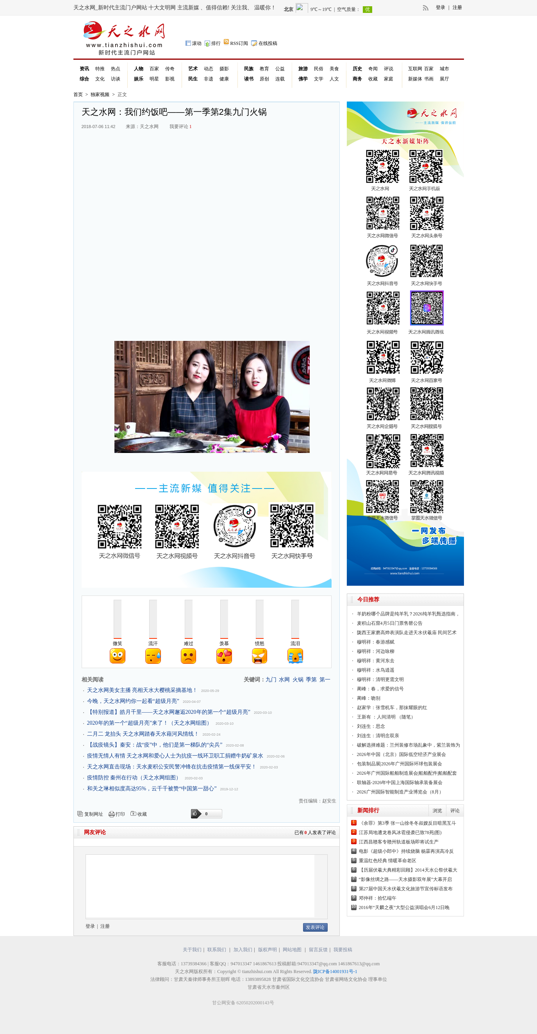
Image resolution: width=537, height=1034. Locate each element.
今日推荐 (368, 600)
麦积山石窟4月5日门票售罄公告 (390, 623)
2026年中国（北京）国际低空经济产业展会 (401, 754)
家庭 (388, 79)
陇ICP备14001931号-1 (335, 971)
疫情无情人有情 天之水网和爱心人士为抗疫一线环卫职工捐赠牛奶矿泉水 (175, 756)
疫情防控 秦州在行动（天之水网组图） (134, 778)
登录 (440, 7)
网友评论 (95, 832)
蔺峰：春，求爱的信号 (380, 689)
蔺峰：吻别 (368, 698)
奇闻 (373, 68)
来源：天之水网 (142, 126)
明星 (154, 79)
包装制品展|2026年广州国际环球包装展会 (399, 764)
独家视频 (100, 94)
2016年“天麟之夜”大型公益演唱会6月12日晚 (404, 907)
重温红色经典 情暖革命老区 (387, 860)
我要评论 (180, 126)
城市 (444, 68)
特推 (100, 68)
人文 (334, 79)
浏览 (437, 810)
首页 (78, 94)
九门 (271, 680)
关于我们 (192, 949)
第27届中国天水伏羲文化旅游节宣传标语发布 (406, 888)
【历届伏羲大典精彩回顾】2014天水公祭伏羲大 (408, 870)
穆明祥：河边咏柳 (375, 651)
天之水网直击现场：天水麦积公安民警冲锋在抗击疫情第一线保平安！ (172, 767)
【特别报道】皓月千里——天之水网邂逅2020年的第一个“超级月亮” (168, 712)
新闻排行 (368, 810)
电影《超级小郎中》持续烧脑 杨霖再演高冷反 (406, 851)
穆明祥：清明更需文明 (380, 679)
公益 (280, 68)
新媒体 (415, 79)
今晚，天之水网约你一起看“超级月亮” (133, 701)
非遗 (208, 79)
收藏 (373, 79)
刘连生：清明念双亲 (378, 735)
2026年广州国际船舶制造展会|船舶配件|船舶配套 (407, 773)
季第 (311, 680)
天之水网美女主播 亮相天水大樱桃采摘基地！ (142, 690)
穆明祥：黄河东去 (375, 660)
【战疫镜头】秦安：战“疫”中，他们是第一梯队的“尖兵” (155, 745)
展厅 (444, 79)
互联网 (415, 68)
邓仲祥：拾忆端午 (377, 898)
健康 (224, 79)
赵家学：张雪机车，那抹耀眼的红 (392, 707)
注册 (457, 7)
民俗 (318, 68)
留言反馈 (318, 949)
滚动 (194, 43)
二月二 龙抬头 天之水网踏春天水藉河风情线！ (143, 734)
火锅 (298, 680)
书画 (429, 79)
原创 (264, 79)
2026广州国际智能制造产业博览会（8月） (400, 792)
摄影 (224, 68)
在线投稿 (264, 43)
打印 (120, 814)
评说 (388, 68)
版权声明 (267, 949)
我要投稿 (343, 949)
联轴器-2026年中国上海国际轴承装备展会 (400, 782)
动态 (208, 68)
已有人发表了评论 (315, 832)
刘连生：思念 (371, 726)
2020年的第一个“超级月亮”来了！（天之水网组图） (149, 723)
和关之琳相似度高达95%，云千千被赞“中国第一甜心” (152, 789)
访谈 (115, 79)
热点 (115, 68)
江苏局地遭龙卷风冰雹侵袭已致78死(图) (400, 832)
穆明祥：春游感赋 (375, 642)
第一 (324, 680)
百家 (154, 68)
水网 (284, 680)
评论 (455, 810)
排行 (213, 43)
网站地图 (293, 949)
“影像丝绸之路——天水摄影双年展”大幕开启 (405, 879)
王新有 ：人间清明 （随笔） (386, 717)
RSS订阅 (236, 43)
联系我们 (216, 949)
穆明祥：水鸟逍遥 (375, 670)
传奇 (170, 68)
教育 (264, 68)
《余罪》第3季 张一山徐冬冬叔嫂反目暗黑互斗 (407, 823)
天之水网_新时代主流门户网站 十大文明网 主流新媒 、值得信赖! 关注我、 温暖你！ (174, 8)
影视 (170, 79)
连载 (280, 79)
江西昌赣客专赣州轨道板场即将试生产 (399, 842)
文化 (100, 79)
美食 (334, 68)
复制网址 (93, 814)
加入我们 (243, 949)
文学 (318, 79)
